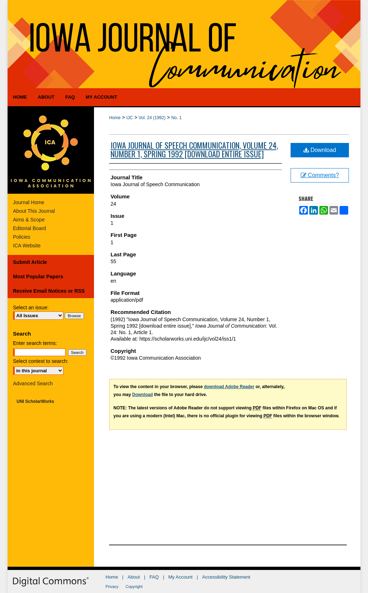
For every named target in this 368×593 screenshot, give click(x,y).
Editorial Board (29, 228)
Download (320, 150)
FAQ (154, 577)
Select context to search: (40, 361)
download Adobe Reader (229, 386)
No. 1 (176, 117)
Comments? (320, 175)
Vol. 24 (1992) (152, 117)
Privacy (112, 586)
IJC (129, 117)
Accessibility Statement (226, 577)
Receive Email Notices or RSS (49, 291)
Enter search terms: (35, 343)
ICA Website (27, 245)
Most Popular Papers (38, 276)
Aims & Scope (29, 220)
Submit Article (30, 262)
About (133, 577)
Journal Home (28, 202)
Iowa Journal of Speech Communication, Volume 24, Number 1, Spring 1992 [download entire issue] (194, 149)
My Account (181, 577)
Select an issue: (31, 307)
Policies (21, 237)
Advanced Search (33, 383)
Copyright (134, 586)
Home (115, 117)
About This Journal (34, 211)
